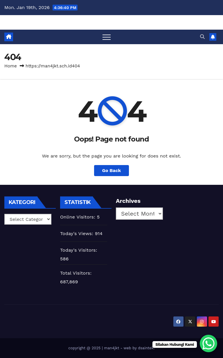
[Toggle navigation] (106, 37)
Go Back (111, 170)
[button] (202, 37)
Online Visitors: (78, 217)
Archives (128, 200)
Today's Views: (77, 233)
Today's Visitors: (79, 250)
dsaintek (146, 348)
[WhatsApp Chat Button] (208, 343)
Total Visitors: (76, 273)
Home (10, 66)
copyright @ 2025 (85, 348)
